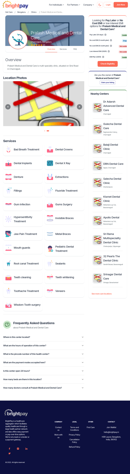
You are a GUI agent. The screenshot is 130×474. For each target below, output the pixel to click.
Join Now (121, 5)
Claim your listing (107, 82)
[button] (43, 337)
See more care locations (102, 293)
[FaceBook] (9, 448)
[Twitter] (9, 453)
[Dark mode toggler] (100, 5)
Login (108, 5)
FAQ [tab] (75, 49)
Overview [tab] (51, 49)
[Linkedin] (26, 448)
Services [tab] (63, 49)
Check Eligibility (108, 64)
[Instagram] (18, 448)
